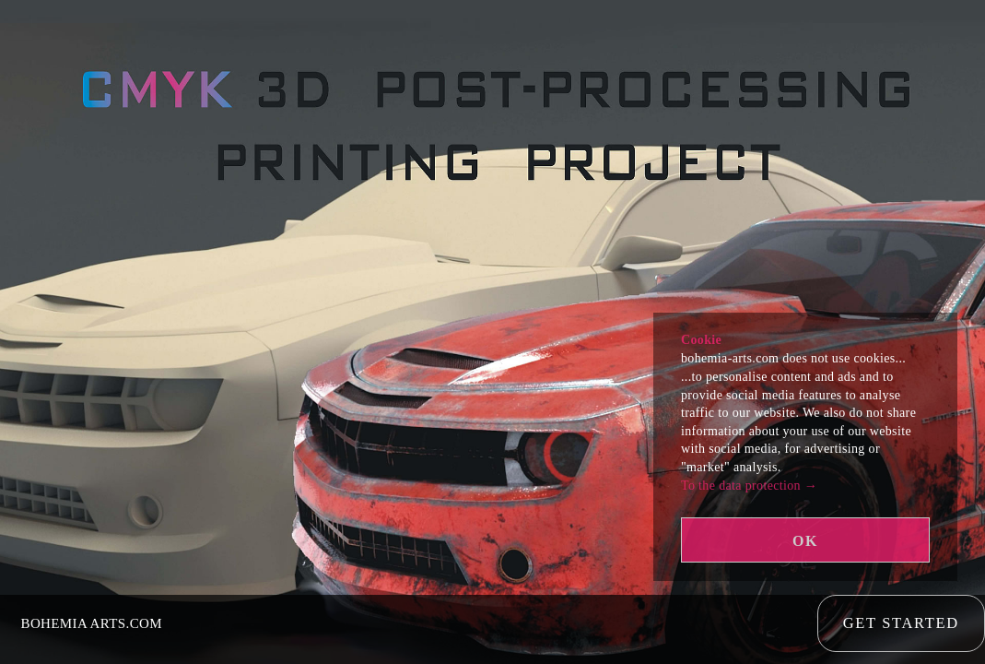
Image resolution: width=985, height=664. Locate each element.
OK (805, 541)
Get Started (901, 627)
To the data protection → (749, 485)
